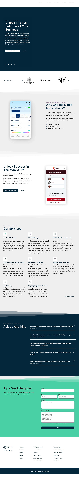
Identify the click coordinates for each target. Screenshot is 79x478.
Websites (35, 456)
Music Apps (56, 459)
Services (62, 3)
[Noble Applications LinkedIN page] (11, 64)
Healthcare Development (59, 453)
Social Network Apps (57, 422)
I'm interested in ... (45, 414)
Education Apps (57, 451)
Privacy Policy (46, 475)
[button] (22, 80)
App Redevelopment (57, 419)
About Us (52, 3)
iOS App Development (38, 451)
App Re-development (37, 462)
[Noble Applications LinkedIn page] (9, 455)
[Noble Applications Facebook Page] (8, 64)
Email (42, 398)
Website (57, 425)
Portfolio (57, 3)
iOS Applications (57, 417)
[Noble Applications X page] (5, 64)
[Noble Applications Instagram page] (14, 64)
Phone (59, 398)
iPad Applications (57, 464)
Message (43, 404)
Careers (67, 3)
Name (42, 392)
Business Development (57, 421)
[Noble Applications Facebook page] (7, 455)
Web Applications (57, 423)
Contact (72, 3)
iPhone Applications (58, 462)
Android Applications (57, 418)
